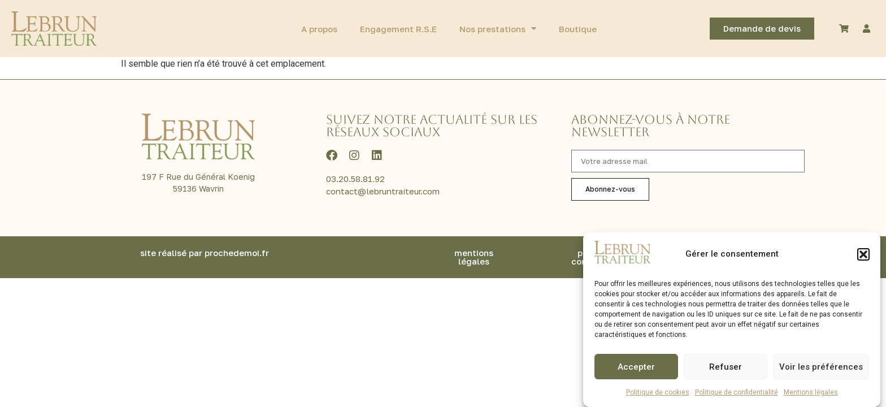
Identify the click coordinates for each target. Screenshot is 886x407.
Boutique (578, 29)
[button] (863, 255)
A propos (319, 29)
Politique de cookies (657, 393)
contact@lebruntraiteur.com (383, 191)
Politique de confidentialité (736, 393)
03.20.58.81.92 (355, 179)
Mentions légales (811, 393)
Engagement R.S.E (398, 29)
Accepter (636, 368)
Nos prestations (497, 28)
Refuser (725, 368)
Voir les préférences (821, 368)
